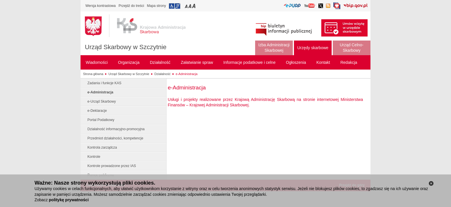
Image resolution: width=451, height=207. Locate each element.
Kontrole (93, 157)
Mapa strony (156, 6)
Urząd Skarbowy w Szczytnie (126, 47)
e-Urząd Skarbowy (101, 101)
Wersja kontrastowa (100, 6)
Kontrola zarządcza (102, 147)
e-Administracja (187, 74)
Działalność (162, 74)
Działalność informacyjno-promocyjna (116, 129)
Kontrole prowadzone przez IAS (111, 166)
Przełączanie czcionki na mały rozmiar (187, 6)
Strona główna (93, 74)
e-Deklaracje (97, 111)
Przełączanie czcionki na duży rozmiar (194, 6)
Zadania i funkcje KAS (104, 83)
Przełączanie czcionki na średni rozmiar (190, 6)
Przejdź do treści (131, 6)
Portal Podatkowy (100, 120)
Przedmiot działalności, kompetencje (115, 138)
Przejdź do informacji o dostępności (174, 6)
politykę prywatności (69, 200)
